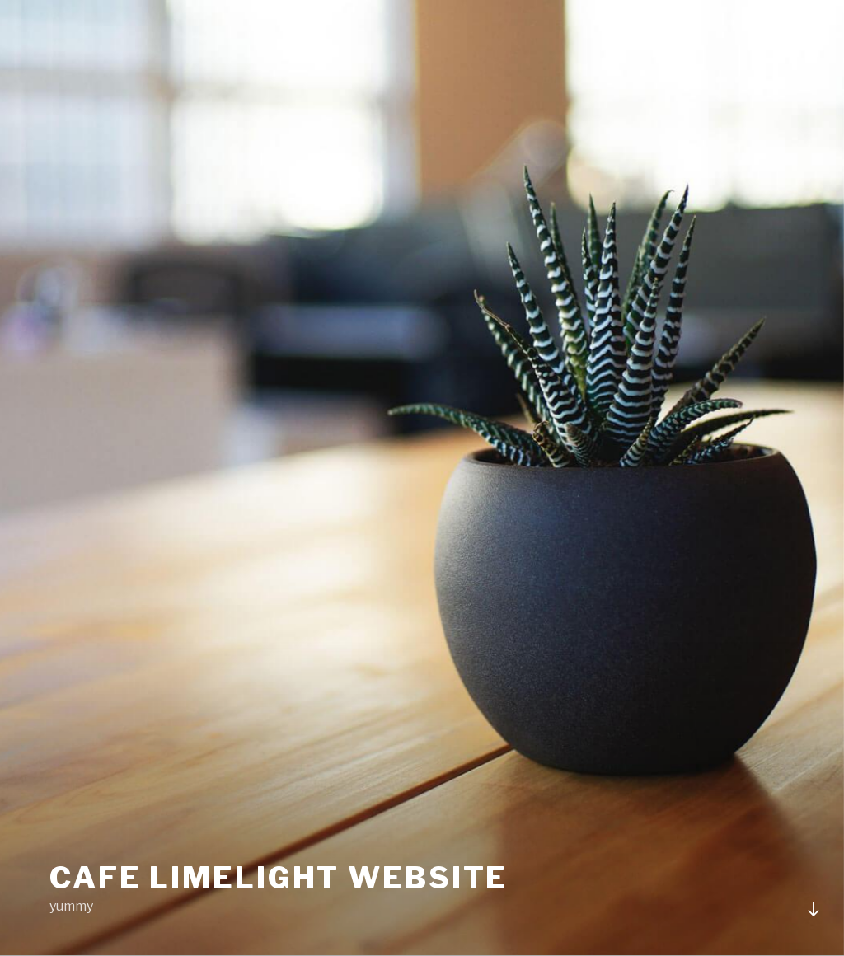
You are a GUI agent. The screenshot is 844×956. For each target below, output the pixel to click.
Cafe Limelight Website (278, 878)
